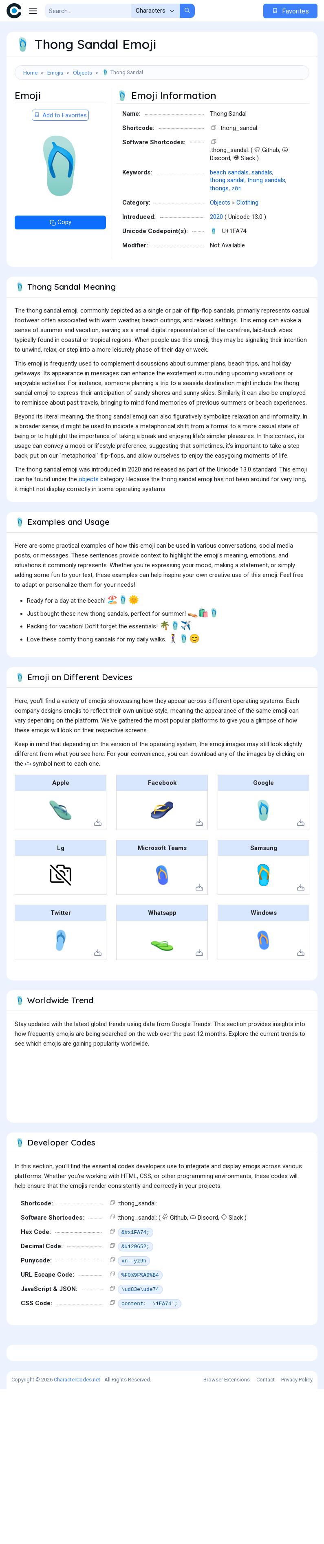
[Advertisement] (162, 108)
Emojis (55, 72)
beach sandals (229, 213)
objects (89, 520)
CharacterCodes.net (77, 1534)
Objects (82, 72)
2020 (216, 257)
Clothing (247, 243)
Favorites (290, 11)
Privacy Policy (297, 1534)
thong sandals (266, 221)
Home (30, 72)
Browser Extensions (226, 1534)
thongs (219, 229)
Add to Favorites (60, 156)
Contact (265, 1534)
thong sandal (227, 221)
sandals (261, 213)
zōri (236, 229)
